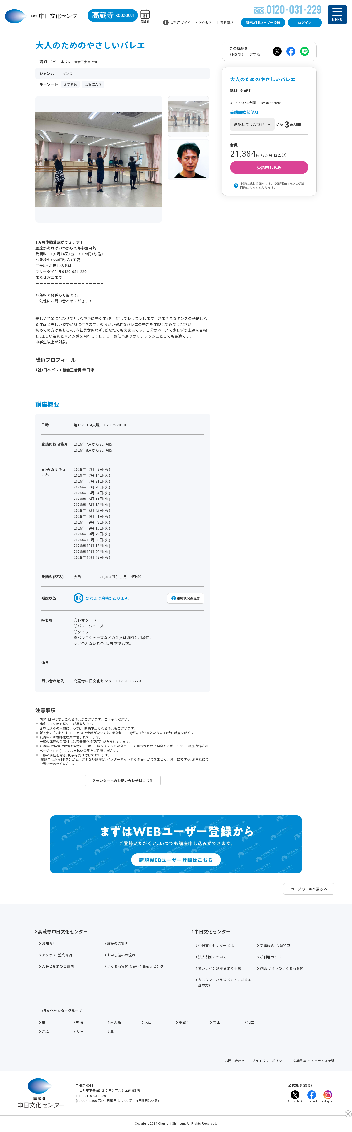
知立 (249, 1022)
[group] (188, 116)
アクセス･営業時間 (55, 954)
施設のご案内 (117, 943)
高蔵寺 (182, 1022)
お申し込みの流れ (120, 954)
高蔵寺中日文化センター (61, 931)
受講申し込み (269, 167)
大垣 (78, 1031)
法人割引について (211, 956)
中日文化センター (211, 931)
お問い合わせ (235, 1060)
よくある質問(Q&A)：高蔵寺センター (134, 969)
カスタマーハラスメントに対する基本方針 (224, 982)
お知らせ (47, 943)
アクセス (204, 22)
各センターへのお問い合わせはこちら (122, 780)
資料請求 (225, 22)
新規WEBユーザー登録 (263, 22)
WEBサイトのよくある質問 (280, 968)
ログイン (304, 22)
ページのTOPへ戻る (309, 888)
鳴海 (78, 1022)
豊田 (215, 1022)
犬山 (147, 1022)
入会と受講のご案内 (56, 966)
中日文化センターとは (215, 945)
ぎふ (44, 1031)
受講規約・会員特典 (273, 945)
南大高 (114, 1022)
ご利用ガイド (177, 22)
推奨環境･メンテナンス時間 (313, 1060)
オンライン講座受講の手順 (218, 968)
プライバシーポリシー (268, 1060)
